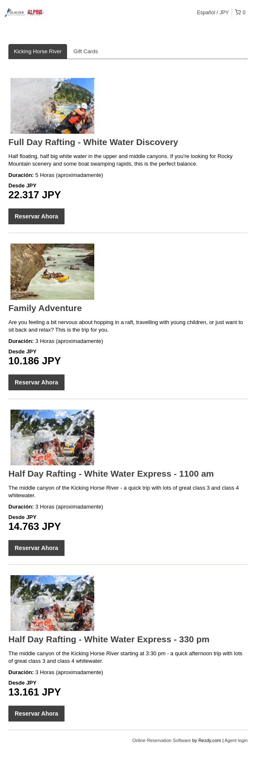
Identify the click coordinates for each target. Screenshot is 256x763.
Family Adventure (45, 308)
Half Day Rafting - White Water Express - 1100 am (111, 473)
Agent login (236, 740)
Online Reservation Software (161, 740)
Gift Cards (85, 51)
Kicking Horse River (38, 51)
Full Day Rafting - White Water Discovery (93, 142)
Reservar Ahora (36, 216)
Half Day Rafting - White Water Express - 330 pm (108, 639)
